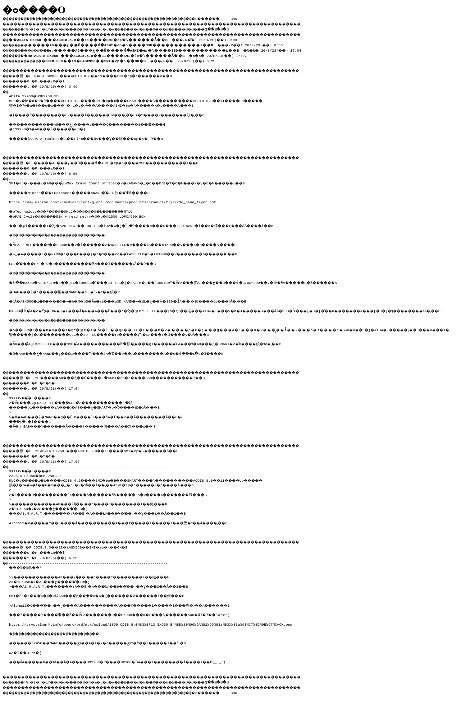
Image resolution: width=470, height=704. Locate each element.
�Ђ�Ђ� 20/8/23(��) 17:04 (181, 48)
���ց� (225, 28)
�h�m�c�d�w (110, 28)
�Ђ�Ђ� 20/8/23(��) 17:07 (142, 53)
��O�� (171, 28)
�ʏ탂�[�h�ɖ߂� (40, 28)
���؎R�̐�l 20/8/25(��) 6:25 (137, 58)
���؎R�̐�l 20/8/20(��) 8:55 (161, 43)
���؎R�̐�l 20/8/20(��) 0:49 (125, 38)
